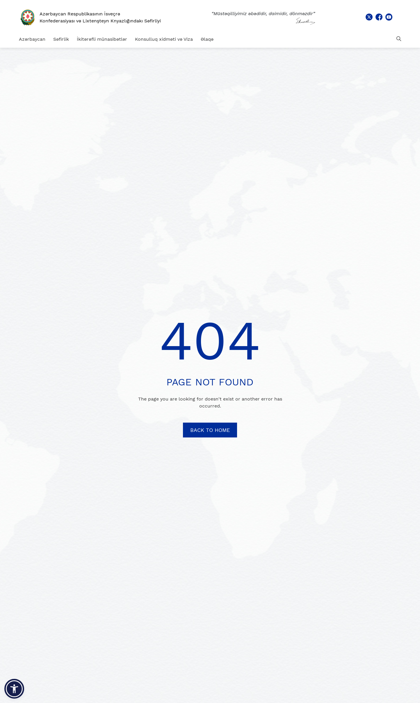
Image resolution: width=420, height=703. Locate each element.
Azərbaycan (32, 39)
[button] (14, 688)
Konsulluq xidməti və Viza (164, 39)
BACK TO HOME (210, 430)
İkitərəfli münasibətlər (102, 39)
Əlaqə (207, 39)
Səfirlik (61, 39)
